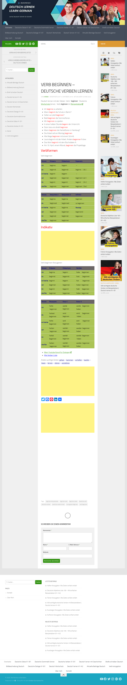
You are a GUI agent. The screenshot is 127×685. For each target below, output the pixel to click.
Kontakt (18, 38)
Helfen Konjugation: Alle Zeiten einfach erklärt (62, 586)
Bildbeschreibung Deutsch (14, 33)
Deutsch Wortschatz (53, 33)
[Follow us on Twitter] (23, 44)
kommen (69, 360)
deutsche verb (83, 501)
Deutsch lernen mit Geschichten (88, 28)
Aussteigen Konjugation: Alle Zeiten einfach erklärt (63, 610)
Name (45, 545)
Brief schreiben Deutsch (15, 92)
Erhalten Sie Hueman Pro (36, 680)
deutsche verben (46, 504)
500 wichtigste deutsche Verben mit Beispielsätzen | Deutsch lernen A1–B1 (110, 288)
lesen (43, 363)
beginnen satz (63, 501)
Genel (43, 44)
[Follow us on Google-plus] (30, 44)
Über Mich (10, 598)
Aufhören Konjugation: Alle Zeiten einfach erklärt (63, 615)
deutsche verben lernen (58, 504)
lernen (50, 363)
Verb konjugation (110, 33)
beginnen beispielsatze (52, 501)
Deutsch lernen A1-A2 (72, 33)
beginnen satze (73, 501)
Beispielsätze (77, 104)
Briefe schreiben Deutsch (111, 28)
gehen (61, 360)
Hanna (46, 97)
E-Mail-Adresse (74, 545)
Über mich (8, 38)
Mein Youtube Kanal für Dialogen (58, 352)
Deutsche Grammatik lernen (44, 28)
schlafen (78, 360)
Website (45, 552)
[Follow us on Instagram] (26, 44)
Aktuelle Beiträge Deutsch (91, 33)
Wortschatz (45, 104)
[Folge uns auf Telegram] (33, 44)
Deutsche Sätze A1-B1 (23, 28)
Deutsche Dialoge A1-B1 (34, 33)
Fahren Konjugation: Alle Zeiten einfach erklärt (62, 598)
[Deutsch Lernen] (16, 44)
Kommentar (47, 530)
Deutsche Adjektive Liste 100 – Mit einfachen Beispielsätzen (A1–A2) (111, 218)
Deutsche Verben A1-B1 (65, 28)
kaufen (86, 360)
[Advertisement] (67, 66)
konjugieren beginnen (72, 504)
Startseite (8, 28)
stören (57, 363)
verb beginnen (83, 504)
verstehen (66, 363)
